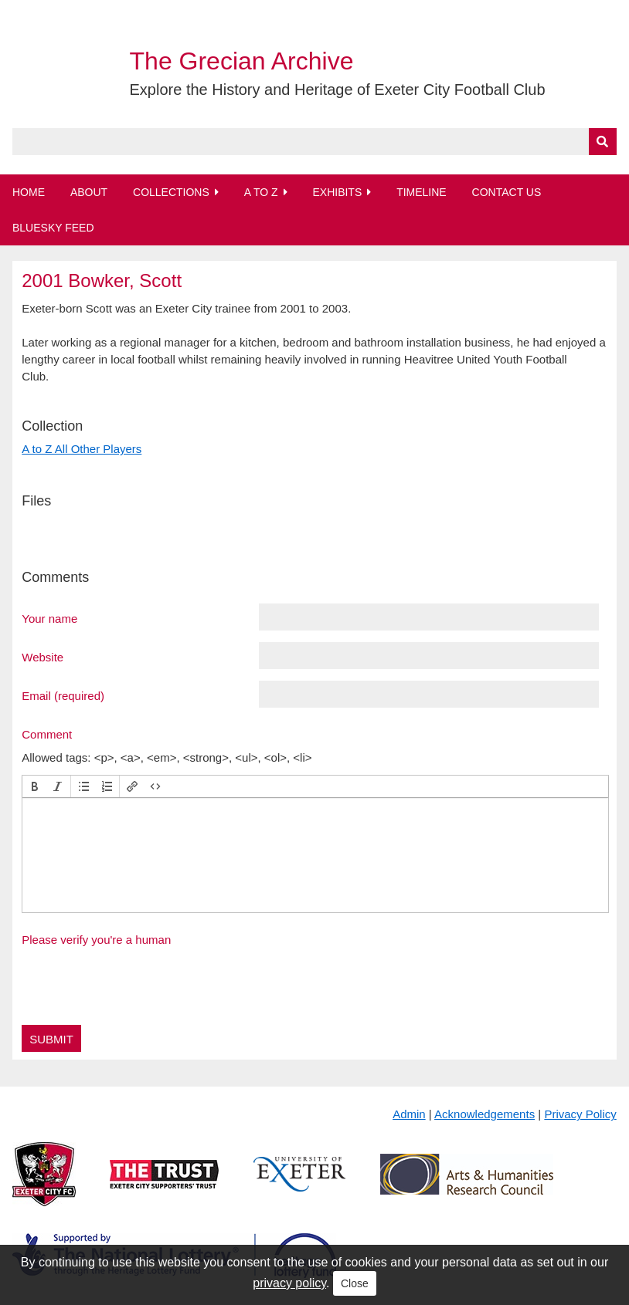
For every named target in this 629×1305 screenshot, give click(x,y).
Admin (409, 1114)
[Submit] (603, 141)
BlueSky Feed (53, 227)
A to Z (261, 192)
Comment (47, 734)
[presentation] (35, 786)
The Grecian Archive (242, 61)
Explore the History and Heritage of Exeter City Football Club (338, 89)
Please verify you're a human (96, 939)
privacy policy (289, 1283)
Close (355, 1283)
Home (28, 192)
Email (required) (63, 695)
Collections (171, 192)
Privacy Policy (580, 1114)
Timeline (421, 192)
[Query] (314, 141)
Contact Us (507, 192)
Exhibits (337, 192)
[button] (35, 786)
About (88, 192)
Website (42, 657)
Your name (49, 618)
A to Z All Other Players (81, 448)
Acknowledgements (484, 1114)
